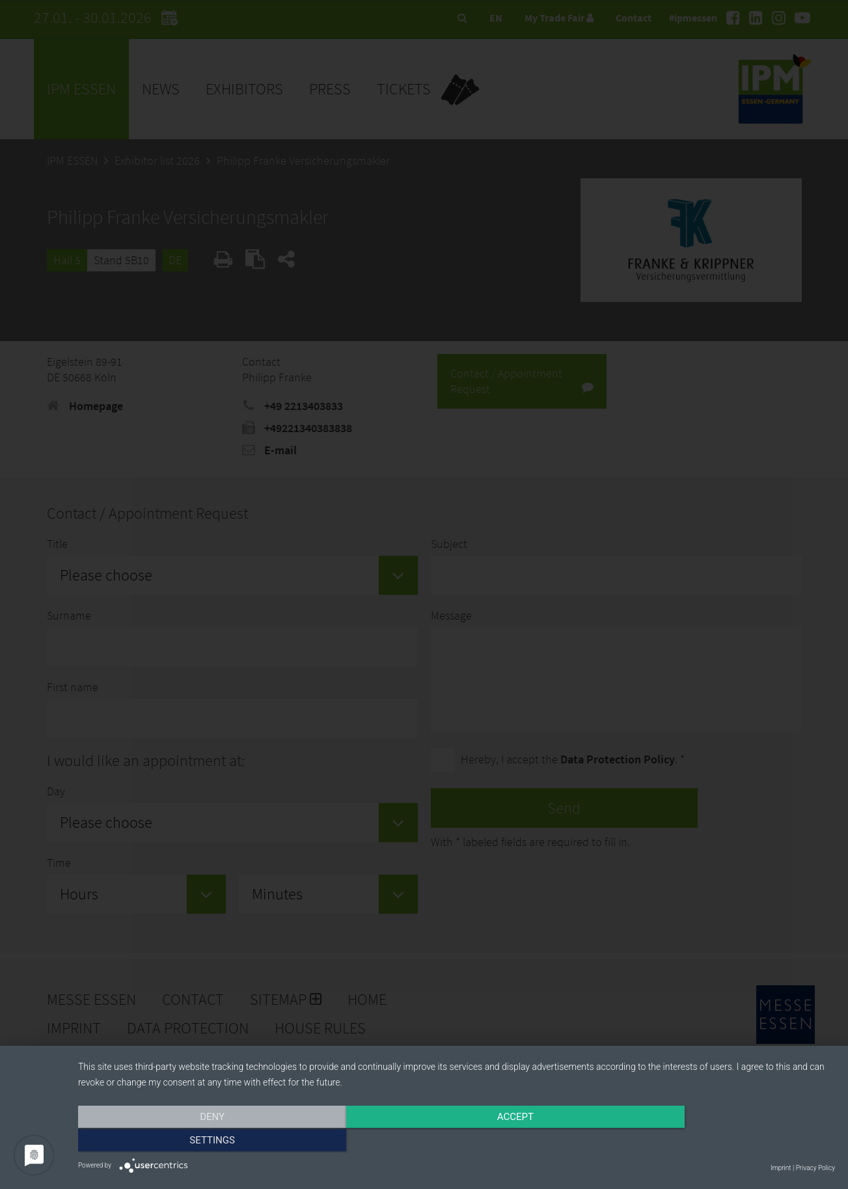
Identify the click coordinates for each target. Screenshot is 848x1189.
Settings (722, 1141)
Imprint (781, 1167)
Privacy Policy (815, 1167)
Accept (456, 1141)
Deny (192, 1141)
